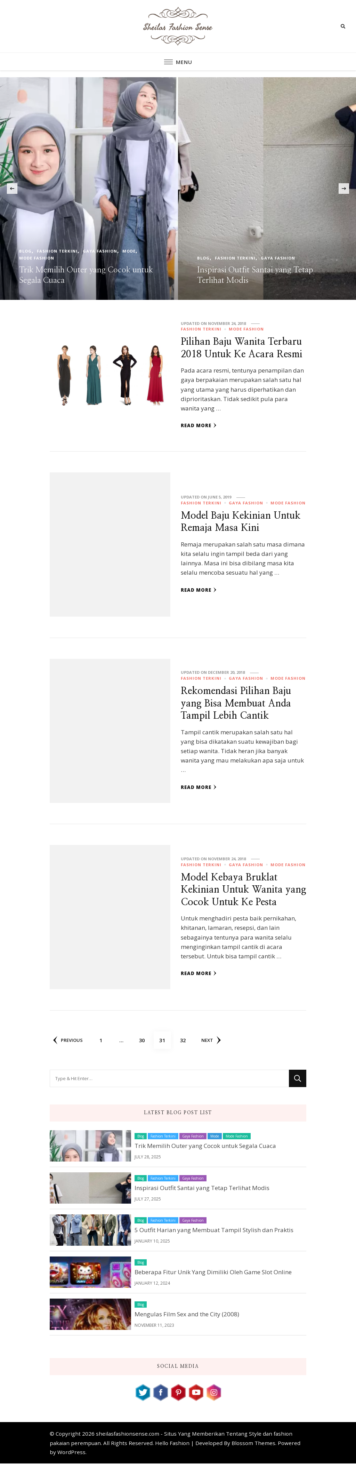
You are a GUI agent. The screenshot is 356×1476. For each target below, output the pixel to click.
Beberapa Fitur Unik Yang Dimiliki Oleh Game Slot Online (213, 1284)
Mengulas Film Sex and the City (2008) (187, 1326)
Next (212, 1052)
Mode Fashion (36, 258)
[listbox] (178, 188)
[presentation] (12, 188)
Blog (25, 251)
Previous (68, 1052)
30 (145, 1050)
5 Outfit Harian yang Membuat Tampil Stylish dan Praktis (214, 1242)
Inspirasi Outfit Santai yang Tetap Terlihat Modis (202, 1200)
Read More (199, 438)
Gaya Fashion (100, 251)
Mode (129, 251)
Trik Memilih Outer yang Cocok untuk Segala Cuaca (205, 1158)
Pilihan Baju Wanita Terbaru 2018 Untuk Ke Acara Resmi (233, 354)
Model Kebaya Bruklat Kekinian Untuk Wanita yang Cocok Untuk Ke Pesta (243, 902)
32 (186, 1050)
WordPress (71, 1464)
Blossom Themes (253, 1455)
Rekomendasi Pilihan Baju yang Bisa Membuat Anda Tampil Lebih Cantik (238, 716)
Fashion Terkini (57, 251)
